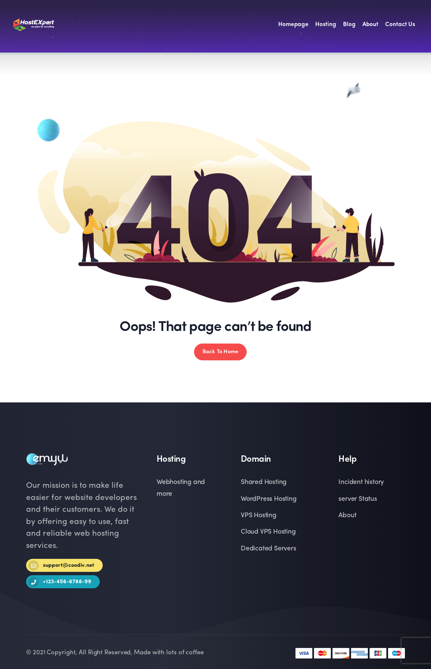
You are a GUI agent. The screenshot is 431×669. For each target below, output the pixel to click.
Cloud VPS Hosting (268, 532)
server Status (357, 499)
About (347, 515)
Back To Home (220, 351)
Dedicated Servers (268, 548)
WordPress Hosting (269, 499)
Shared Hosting (264, 482)
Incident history (361, 482)
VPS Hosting (259, 515)
